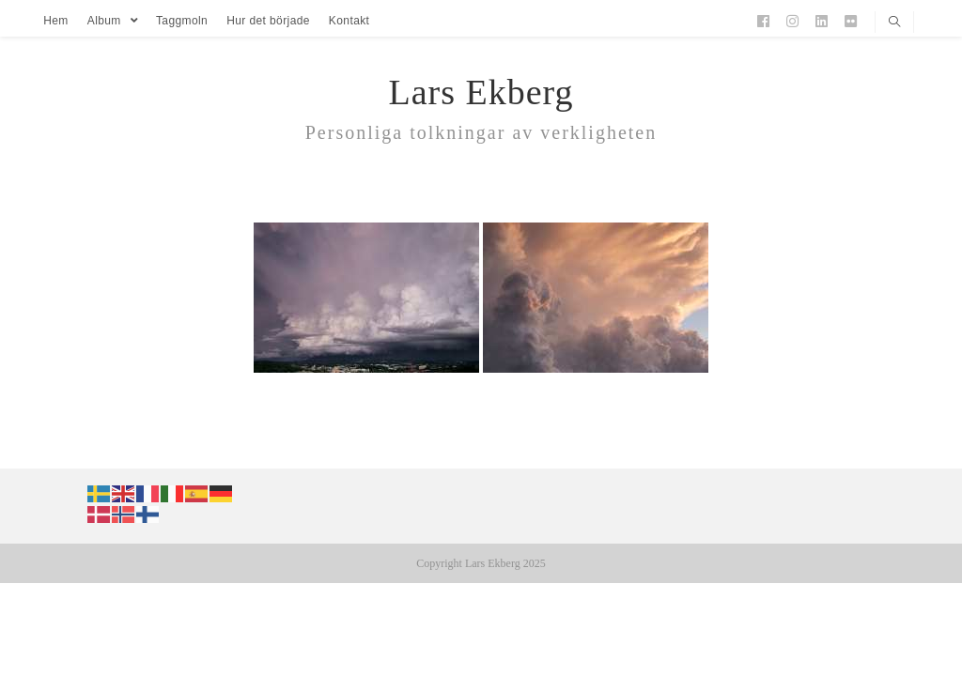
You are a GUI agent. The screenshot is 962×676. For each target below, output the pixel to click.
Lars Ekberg (480, 92)
